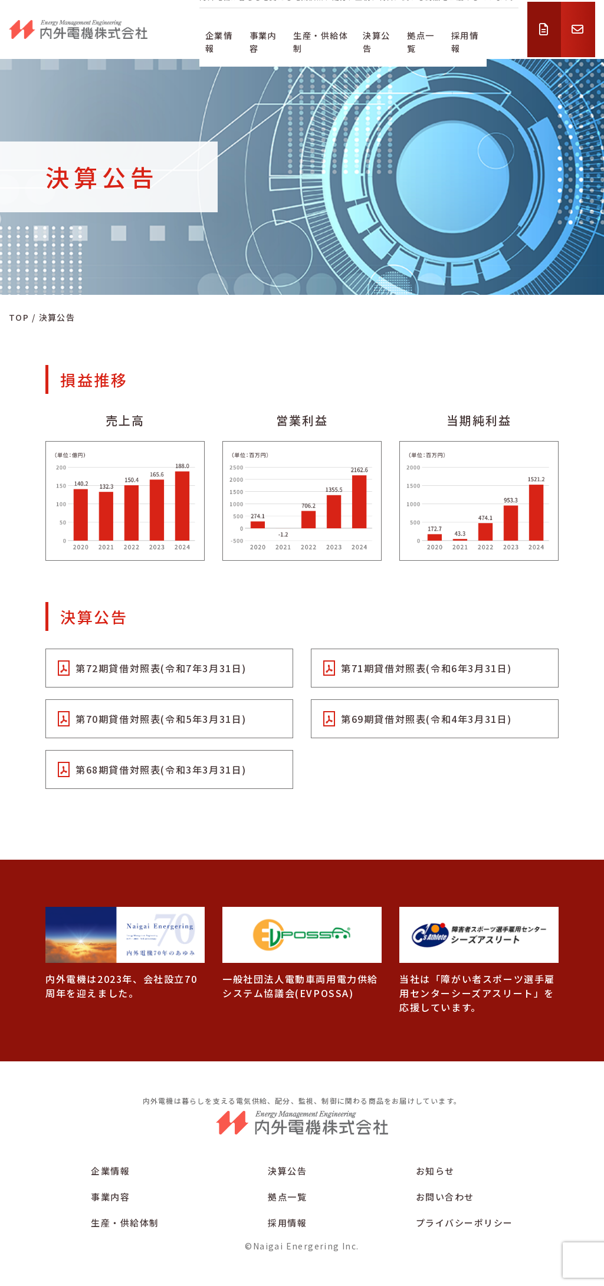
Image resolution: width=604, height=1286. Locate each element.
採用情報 (497, 37)
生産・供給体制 (331, 37)
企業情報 (215, 37)
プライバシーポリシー (464, 1223)
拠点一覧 (446, 37)
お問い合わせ (445, 1197)
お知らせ (435, 1171)
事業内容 (266, 37)
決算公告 (395, 37)
